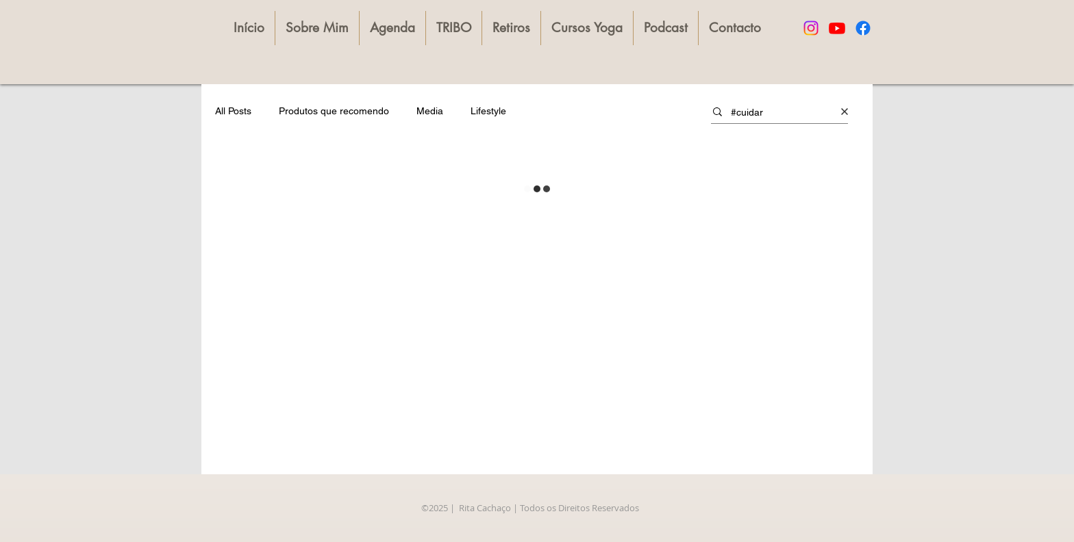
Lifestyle (488, 110)
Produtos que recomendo (334, 110)
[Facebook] (863, 28)
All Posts (233, 110)
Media (429, 110)
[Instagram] (811, 28)
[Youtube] (837, 28)
